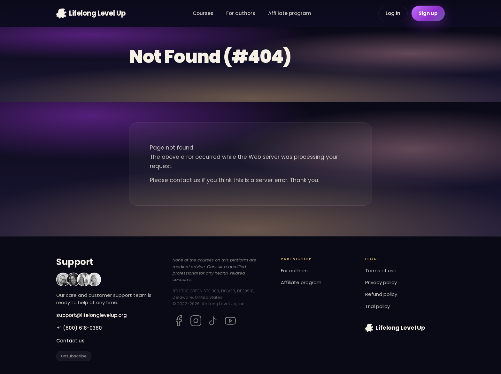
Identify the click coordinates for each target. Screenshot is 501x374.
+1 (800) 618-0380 (79, 328)
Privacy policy (381, 282)
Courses (203, 13)
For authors (240, 13)
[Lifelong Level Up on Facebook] (179, 321)
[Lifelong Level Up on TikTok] (213, 321)
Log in (393, 13)
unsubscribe (74, 356)
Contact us (70, 340)
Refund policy (381, 294)
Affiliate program (289, 13)
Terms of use (381, 270)
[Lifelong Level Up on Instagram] (196, 321)
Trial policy (377, 306)
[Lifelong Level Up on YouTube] (230, 321)
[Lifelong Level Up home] (91, 13)
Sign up (428, 13)
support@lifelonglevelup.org (91, 315)
